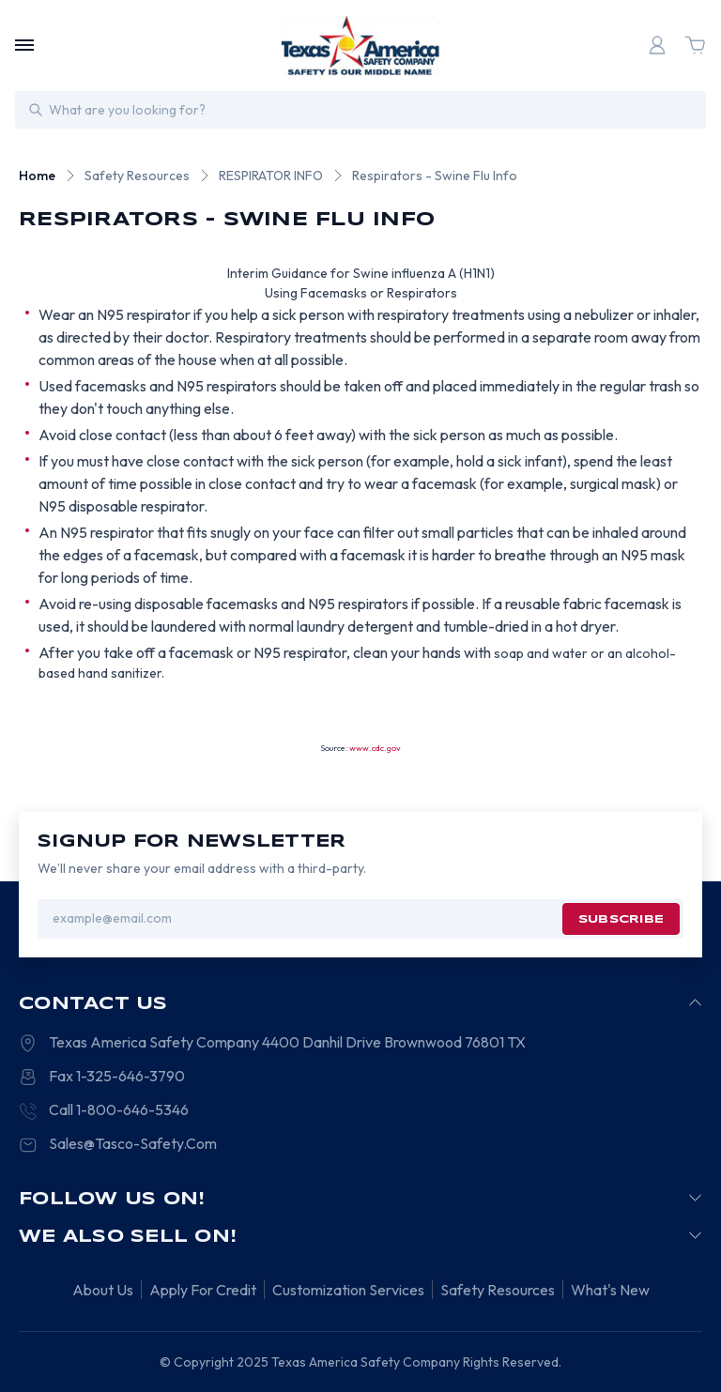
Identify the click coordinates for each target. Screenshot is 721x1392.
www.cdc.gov (375, 747)
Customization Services (348, 1289)
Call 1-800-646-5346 (119, 1109)
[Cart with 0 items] (694, 45)
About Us (102, 1289)
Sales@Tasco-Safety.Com (133, 1143)
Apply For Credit (202, 1289)
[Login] (657, 45)
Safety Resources (497, 1289)
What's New (610, 1289)
